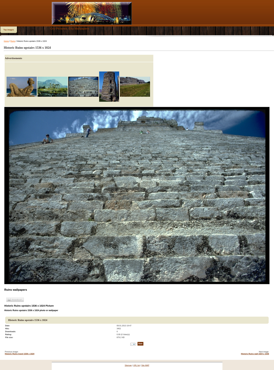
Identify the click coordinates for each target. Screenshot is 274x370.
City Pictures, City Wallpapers (69, 28)
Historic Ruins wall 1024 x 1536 (255, 354)
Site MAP (145, 365)
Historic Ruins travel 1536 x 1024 (19, 354)
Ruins (13, 41)
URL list (136, 365)
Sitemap (128, 365)
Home (6, 41)
